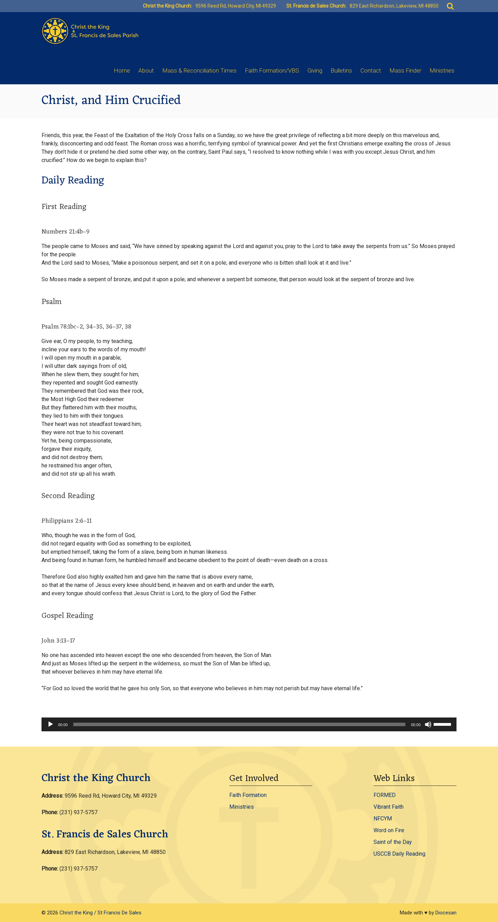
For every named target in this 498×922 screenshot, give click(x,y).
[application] (249, 724)
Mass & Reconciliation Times (199, 70)
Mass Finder (405, 70)
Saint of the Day (393, 842)
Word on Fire (389, 830)
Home (122, 70)
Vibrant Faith (389, 807)
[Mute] (428, 724)
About (146, 70)
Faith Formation (248, 795)
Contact (370, 70)
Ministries (442, 70)
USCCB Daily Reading (399, 853)
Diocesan (445, 913)
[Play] (50, 724)
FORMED (385, 795)
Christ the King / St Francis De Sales (100, 913)
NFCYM (383, 818)
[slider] (239, 724)
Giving (314, 70)
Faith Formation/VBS (272, 70)
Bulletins (341, 70)
